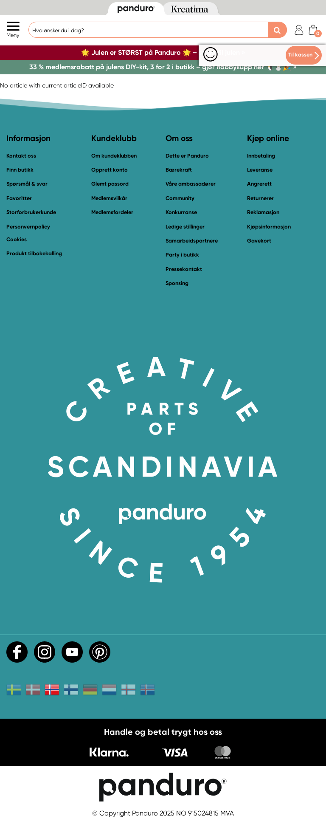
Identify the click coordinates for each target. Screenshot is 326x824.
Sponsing (177, 283)
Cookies (16, 240)
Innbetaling (261, 155)
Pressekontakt (184, 269)
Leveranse (260, 169)
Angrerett (259, 184)
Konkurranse (181, 212)
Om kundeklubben (114, 155)
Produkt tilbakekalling (34, 253)
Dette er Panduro (187, 155)
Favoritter (19, 198)
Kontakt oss (21, 155)
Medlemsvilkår (109, 198)
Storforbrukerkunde (31, 212)
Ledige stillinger (185, 226)
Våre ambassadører (191, 184)
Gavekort (259, 240)
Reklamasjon (263, 212)
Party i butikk (182, 254)
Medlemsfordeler (112, 212)
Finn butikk (20, 169)
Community (180, 198)
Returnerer (260, 198)
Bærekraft (179, 169)
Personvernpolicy (28, 226)
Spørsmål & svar (27, 184)
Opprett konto (109, 169)
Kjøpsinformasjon (269, 226)
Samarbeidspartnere (192, 240)
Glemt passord (110, 184)
